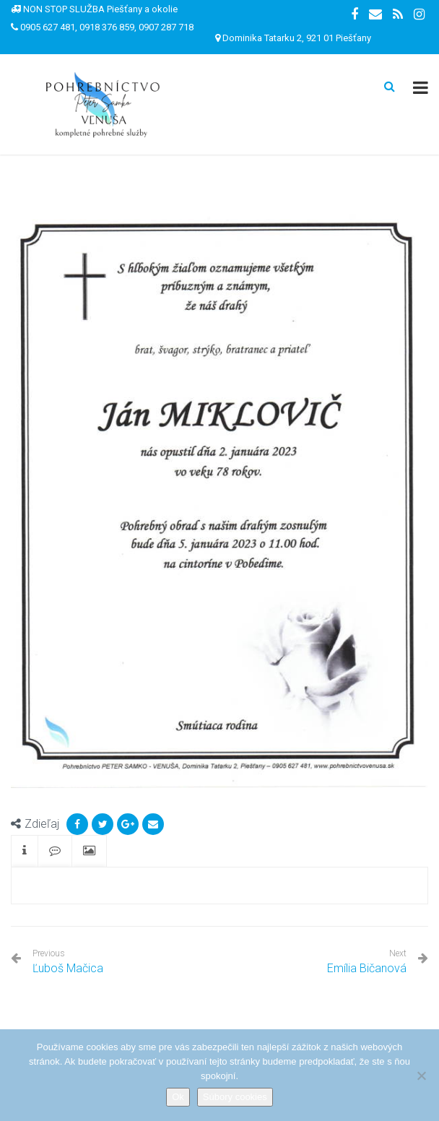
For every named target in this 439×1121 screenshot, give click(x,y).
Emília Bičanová (367, 968)
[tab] (24, 851)
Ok (178, 1096)
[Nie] (421, 1075)
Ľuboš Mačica (67, 961)
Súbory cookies (235, 1096)
